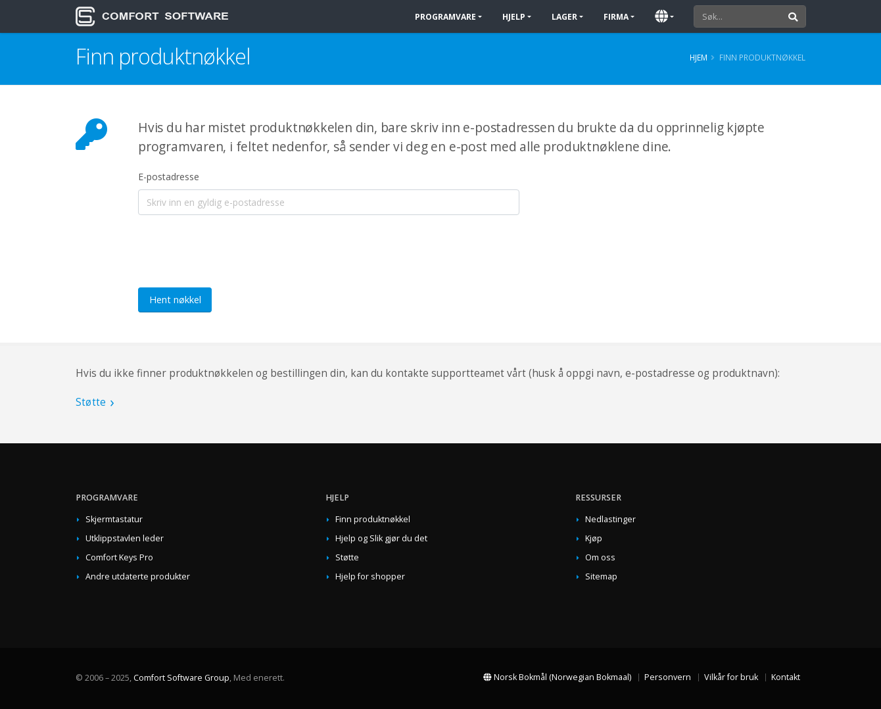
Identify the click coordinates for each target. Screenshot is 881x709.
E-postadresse (168, 176)
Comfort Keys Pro (119, 557)
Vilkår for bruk (731, 677)
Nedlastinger (610, 519)
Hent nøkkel (175, 299)
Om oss (600, 557)
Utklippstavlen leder (124, 538)
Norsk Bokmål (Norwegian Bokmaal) (557, 677)
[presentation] (238, 251)
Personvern (667, 677)
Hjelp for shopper (370, 576)
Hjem (698, 57)
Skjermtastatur (114, 519)
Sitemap (601, 576)
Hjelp (513, 16)
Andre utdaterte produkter (137, 576)
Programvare (445, 16)
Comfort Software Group (181, 677)
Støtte (91, 402)
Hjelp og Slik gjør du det (381, 538)
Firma (616, 16)
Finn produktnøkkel (372, 519)
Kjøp (593, 538)
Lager (564, 16)
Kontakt (785, 677)
